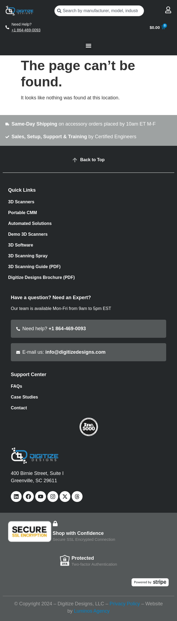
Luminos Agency (92, 611)
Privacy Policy (125, 603)
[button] (88, 45)
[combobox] (99, 10)
